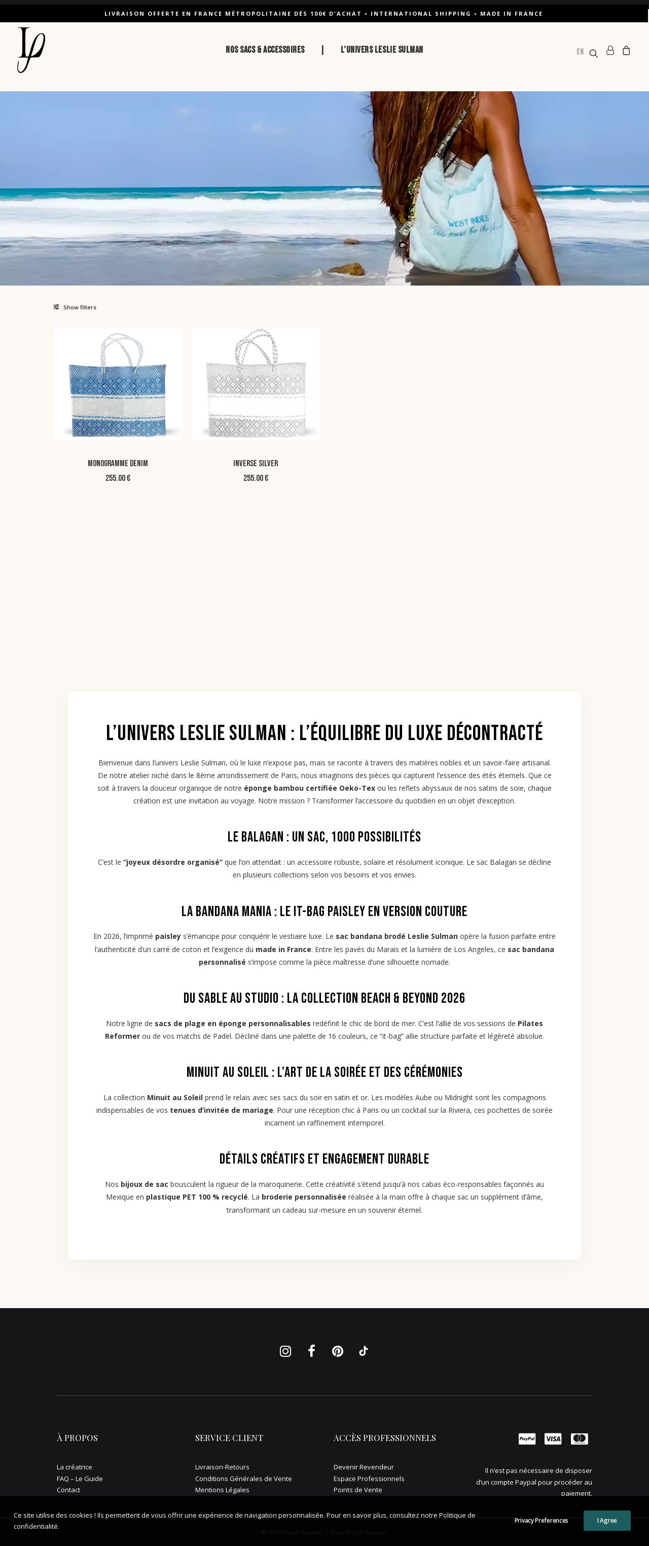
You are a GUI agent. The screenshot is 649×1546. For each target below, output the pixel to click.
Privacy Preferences (541, 1520)
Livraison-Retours (222, 1466)
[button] (586, 53)
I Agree (607, 1520)
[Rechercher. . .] (112, 339)
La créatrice (74, 1466)
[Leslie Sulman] (31, 50)
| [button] (323, 50)
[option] (580, 53)
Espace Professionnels (369, 1478)
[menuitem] (265, 50)
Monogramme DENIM (236, 434)
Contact (68, 1489)
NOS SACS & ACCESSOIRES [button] (265, 50)
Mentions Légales (222, 1489)
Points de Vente (358, 1489)
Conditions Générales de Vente (243, 1478)
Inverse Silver (340, 434)
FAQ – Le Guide (80, 1478)
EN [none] (580, 52)
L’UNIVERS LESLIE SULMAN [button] (382, 50)
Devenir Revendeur (364, 1466)
